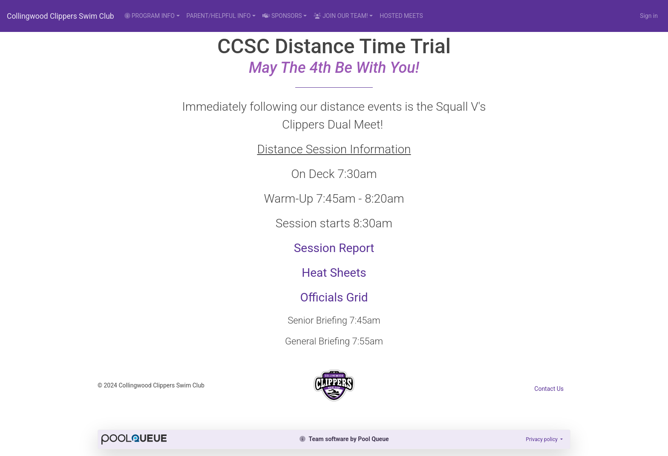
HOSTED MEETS (401, 15)
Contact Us (549, 388)
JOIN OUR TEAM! (341, 15)
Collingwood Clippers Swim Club (60, 16)
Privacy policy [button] (542, 439)
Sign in (649, 15)
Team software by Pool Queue (344, 439)
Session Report (334, 248)
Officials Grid (334, 297)
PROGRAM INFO (149, 15)
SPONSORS (282, 15)
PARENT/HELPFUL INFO (219, 15)
